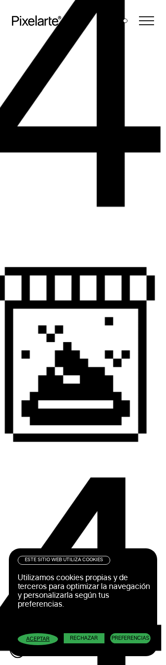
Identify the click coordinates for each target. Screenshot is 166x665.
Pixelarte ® (40, 20)
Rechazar (84, 638)
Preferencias (130, 638)
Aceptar (38, 639)
